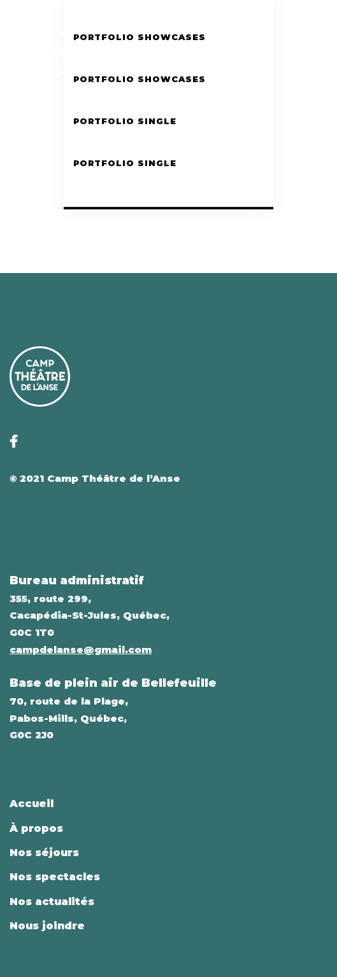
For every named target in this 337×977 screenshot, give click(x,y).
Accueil (32, 804)
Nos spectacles (55, 877)
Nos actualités (52, 902)
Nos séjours (44, 853)
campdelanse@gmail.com (81, 649)
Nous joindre (47, 926)
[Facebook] (299, 52)
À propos (36, 828)
